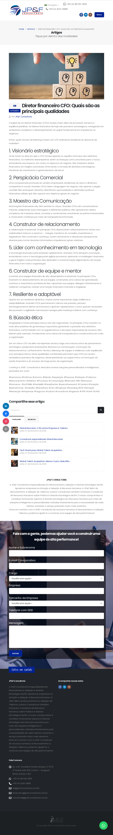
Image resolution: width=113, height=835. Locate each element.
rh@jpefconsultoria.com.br (26, 788)
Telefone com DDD (21, 610)
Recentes (34, 419)
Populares (17, 419)
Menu (99, 15)
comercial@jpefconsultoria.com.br (30, 797)
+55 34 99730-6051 (22, 778)
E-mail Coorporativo (22, 560)
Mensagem (16, 623)
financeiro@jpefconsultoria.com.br (30, 792)
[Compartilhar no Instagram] (6, 421)
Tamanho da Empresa (23, 598)
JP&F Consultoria (23, 116)
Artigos (31, 29)
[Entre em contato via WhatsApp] (103, 825)
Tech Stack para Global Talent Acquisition (41, 450)
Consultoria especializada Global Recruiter (41, 439)
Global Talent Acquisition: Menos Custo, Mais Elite (44, 461)
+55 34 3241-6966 (22, 783)
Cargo (13, 573)
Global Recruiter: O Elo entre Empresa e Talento (44, 428)
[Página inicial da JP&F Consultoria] (26, 10)
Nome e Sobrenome (22, 547)
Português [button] (51, 5)
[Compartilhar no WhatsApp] (6, 429)
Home (21, 29)
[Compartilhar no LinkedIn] (6, 405)
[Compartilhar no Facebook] (6, 413)
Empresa (14, 585)
